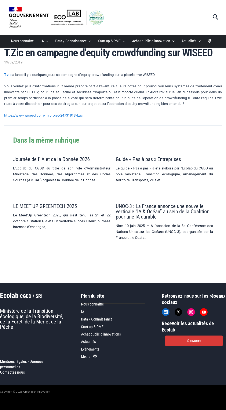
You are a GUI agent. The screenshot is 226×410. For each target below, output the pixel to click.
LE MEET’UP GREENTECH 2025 (45, 206)
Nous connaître (22, 41)
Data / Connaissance (96, 319)
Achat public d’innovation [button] (153, 41)
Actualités (88, 341)
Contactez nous (12, 372)
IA (82, 312)
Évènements (90, 349)
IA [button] (44, 41)
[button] (215, 17)
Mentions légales (13, 361)
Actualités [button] (191, 41)
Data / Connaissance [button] (73, 41)
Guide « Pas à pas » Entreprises (148, 159)
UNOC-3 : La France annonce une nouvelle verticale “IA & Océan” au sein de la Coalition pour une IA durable (162, 211)
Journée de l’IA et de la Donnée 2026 (51, 159)
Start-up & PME (92, 327)
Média (89, 356)
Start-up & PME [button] (111, 41)
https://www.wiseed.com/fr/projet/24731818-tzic (43, 115)
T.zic (7, 75)
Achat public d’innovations (101, 334)
